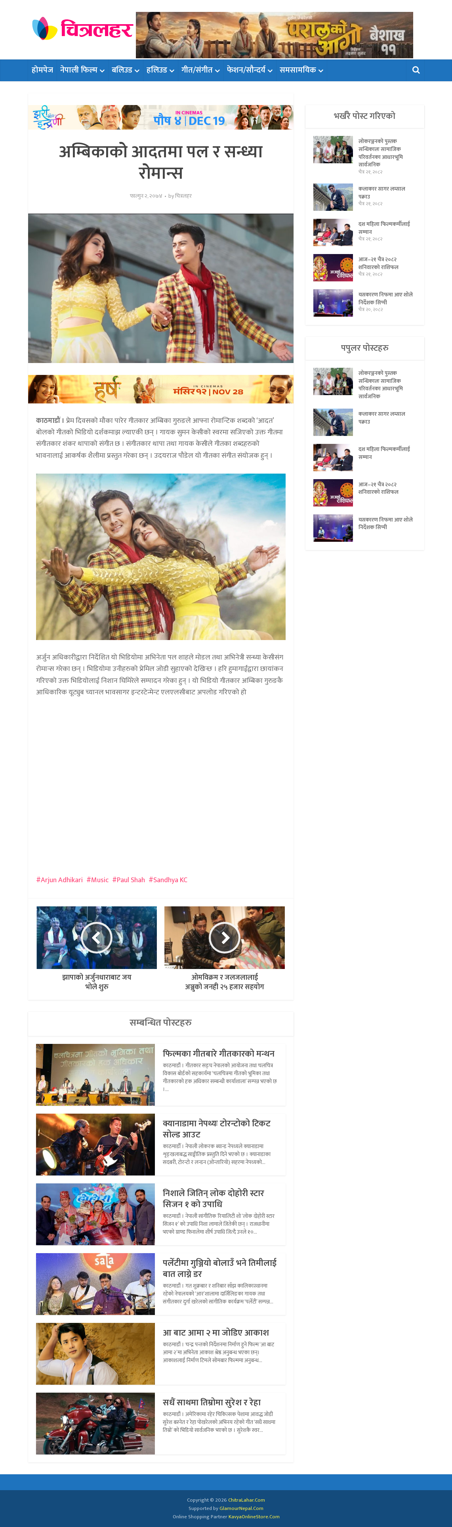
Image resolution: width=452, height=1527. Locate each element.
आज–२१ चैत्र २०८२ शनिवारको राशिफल (379, 264)
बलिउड (122, 70)
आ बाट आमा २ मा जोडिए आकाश (216, 1333)
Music (100, 880)
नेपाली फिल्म (78, 70)
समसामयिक (298, 70)
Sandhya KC (170, 880)
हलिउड (157, 70)
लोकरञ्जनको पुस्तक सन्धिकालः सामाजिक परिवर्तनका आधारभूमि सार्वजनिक (381, 153)
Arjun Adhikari (62, 880)
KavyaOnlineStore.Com (254, 1516)
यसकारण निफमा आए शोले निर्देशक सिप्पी (381, 299)
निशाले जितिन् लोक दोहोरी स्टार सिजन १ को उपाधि (213, 1199)
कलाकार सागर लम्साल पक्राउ (382, 193)
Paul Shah (131, 880)
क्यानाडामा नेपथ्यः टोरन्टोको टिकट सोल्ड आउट (217, 1129)
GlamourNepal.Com (241, 1508)
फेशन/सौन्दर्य (246, 70)
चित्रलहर (183, 196)
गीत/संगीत (197, 70)
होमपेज (42, 70)
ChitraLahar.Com (246, 1500)
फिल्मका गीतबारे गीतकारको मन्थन (219, 1054)
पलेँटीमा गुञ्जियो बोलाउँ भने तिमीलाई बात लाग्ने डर (220, 1269)
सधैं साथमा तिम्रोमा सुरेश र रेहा (212, 1402)
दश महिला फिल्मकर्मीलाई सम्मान (384, 229)
